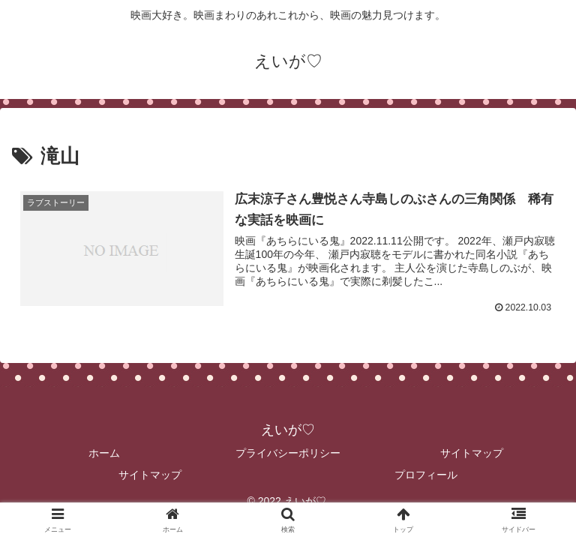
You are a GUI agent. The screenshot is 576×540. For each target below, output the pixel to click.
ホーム (104, 452)
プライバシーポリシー (288, 452)
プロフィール (426, 475)
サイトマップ (471, 452)
